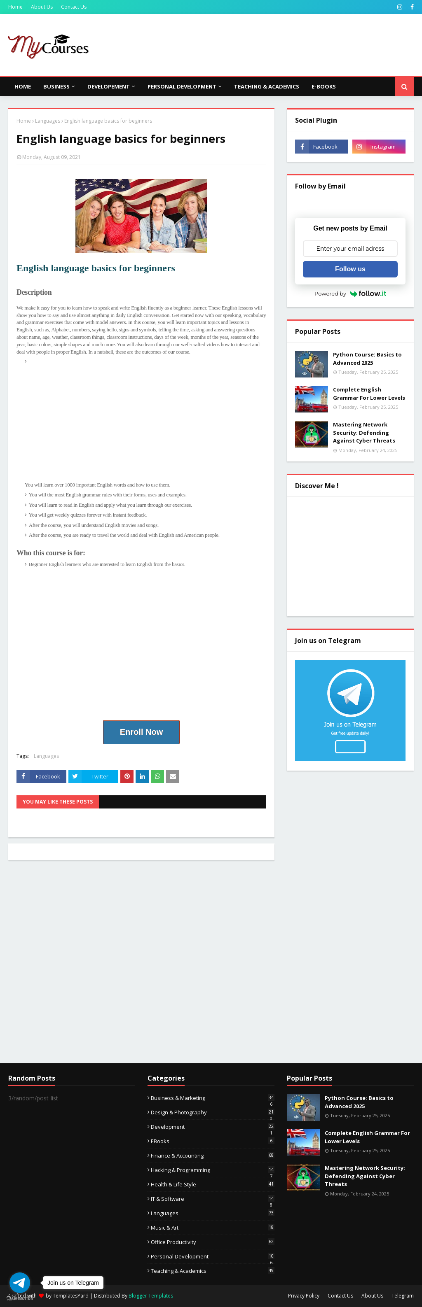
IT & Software (212, 1198)
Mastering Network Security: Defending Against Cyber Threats (364, 432)
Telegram (403, 1295)
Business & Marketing (212, 1098)
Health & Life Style (212, 1184)
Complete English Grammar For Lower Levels (369, 393)
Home (15, 6)
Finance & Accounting (212, 1155)
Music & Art (212, 1227)
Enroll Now (141, 731)
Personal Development (212, 1256)
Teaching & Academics (212, 1270)
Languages (47, 120)
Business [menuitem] (56, 86)
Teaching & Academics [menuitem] (266, 86)
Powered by (350, 293)
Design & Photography (212, 1112)
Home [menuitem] (22, 86)
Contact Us (74, 6)
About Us (42, 6)
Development (212, 1126)
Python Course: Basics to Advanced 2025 (367, 358)
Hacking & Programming (212, 1170)
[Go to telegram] (19, 1282)
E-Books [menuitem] (324, 86)
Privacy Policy (303, 1295)
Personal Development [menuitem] (182, 86)
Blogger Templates (151, 1295)
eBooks (212, 1141)
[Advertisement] (145, 423)
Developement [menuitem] (108, 86)
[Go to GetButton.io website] (20, 1298)
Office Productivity (212, 1242)
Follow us (350, 269)
